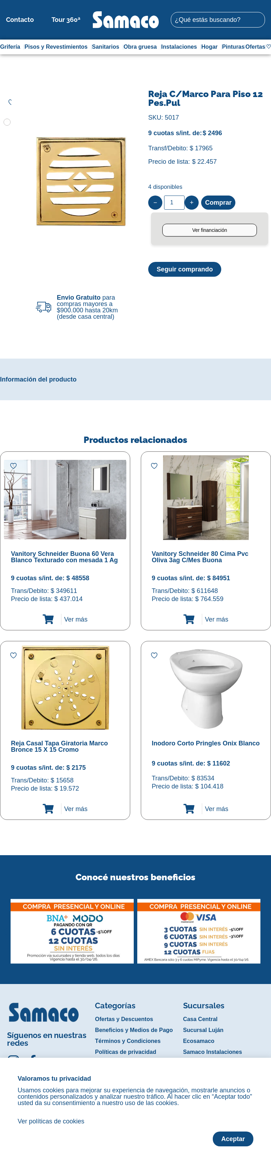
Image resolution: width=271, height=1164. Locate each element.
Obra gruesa (142, 46)
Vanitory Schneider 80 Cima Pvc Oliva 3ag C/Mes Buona (200, 557)
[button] (5, 926)
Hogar (211, 46)
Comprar (218, 202)
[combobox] (218, 20)
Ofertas (255, 47)
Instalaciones (180, 46)
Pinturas (233, 47)
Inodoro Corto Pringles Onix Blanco (206, 743)
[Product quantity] (174, 203)
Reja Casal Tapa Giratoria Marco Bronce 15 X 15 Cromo (59, 746)
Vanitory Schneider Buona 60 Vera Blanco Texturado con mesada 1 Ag (64, 557)
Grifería (12, 46)
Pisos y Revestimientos (57, 46)
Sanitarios (107, 46)
